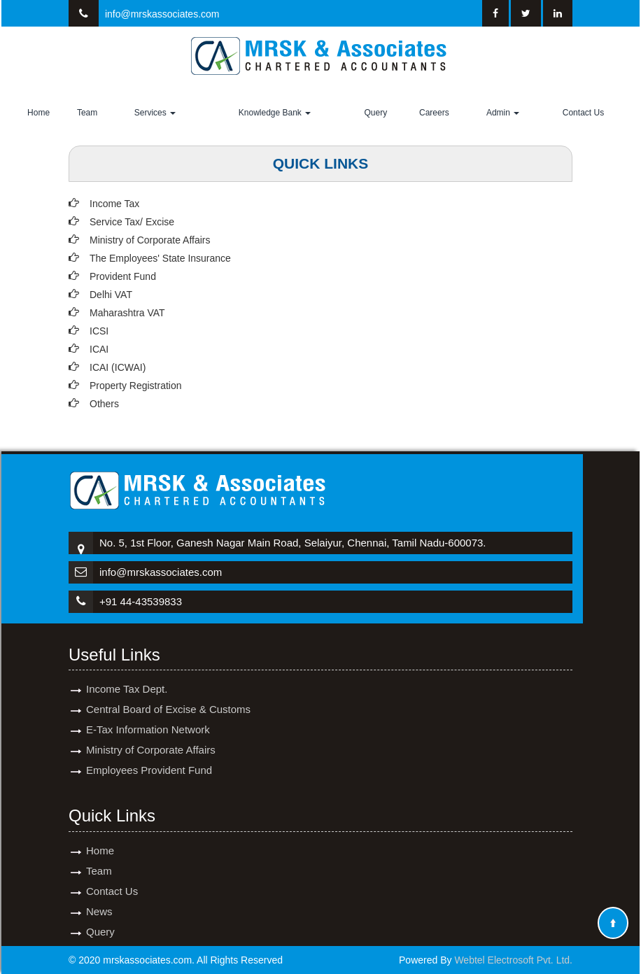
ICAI (99, 349)
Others (104, 403)
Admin (502, 113)
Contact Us (583, 113)
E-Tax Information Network (148, 713)
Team (87, 113)
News (99, 895)
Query (375, 113)
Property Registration (136, 385)
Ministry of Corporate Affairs (150, 240)
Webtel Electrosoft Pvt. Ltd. (513, 960)
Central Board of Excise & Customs (168, 693)
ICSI (99, 331)
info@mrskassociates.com (162, 14)
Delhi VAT (111, 294)
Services (155, 113)
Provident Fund (123, 276)
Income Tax (114, 203)
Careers (434, 113)
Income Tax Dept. (126, 673)
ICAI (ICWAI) (118, 367)
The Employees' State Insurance (160, 258)
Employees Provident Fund (149, 754)
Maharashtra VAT (127, 312)
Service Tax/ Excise (132, 221)
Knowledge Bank (275, 113)
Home (38, 113)
